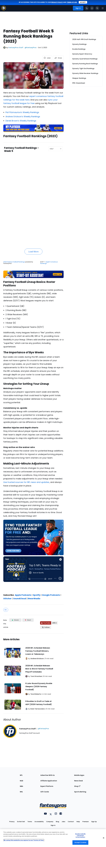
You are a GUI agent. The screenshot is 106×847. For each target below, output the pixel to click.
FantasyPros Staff (16, 47)
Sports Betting (80, 792)
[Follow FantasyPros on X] (45, 627)
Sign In (53, 825)
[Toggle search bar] (97, 8)
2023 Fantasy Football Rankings (14, 262)
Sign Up (94, 822)
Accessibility (39, 822)
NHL (21, 792)
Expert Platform (46, 786)
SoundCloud (19, 598)
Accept (83, 2)
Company (49, 822)
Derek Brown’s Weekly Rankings (21, 120)
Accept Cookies (80, 842)
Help (78, 822)
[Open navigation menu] (103, 8)
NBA (21, 786)
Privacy (11, 822)
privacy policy (57, 2)
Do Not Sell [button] (21, 822)
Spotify (36, 595)
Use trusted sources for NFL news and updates (26, 482)
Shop (77, 786)
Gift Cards (44, 792)
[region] (53, 838)
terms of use (72, 2)
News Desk (78, 781)
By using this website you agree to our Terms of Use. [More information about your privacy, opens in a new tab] (24, 840)
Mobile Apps (79, 775)
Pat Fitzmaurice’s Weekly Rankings (22, 112)
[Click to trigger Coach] (87, 8)
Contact (71, 822)
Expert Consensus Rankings (49, 262)
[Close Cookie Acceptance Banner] (103, 837)
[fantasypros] (33, 573)
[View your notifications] (92, 8)
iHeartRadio (34, 598)
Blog (57, 822)
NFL (6, 610)
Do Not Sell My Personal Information (80, 835)
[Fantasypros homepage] (3, 9)
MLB (21, 781)
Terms (29, 822)
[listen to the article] (47, 57)
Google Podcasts (51, 595)
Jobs (63, 822)
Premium (85, 822)
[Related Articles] (33, 673)
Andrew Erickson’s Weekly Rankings (23, 116)
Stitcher (7, 598)
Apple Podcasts (23, 595)
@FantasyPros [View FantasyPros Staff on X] (30, 47)
